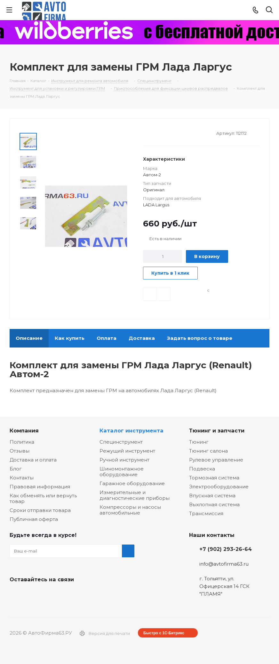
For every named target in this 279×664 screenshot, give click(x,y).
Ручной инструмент (124, 460)
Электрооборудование (219, 487)
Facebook (32, 594)
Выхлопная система (214, 504)
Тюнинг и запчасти (216, 430)
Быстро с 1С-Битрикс (163, 633)
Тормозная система (214, 478)
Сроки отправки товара (40, 510)
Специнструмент (121, 442)
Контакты (22, 478)
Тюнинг (199, 442)
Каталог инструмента (131, 430)
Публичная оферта (34, 519)
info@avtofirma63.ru (224, 564)
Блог (16, 469)
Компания (24, 430)
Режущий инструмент (127, 451)
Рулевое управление (216, 460)
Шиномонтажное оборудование (122, 471)
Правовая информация (40, 487)
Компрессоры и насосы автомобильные (130, 510)
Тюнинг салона (208, 451)
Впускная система (212, 495)
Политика (22, 442)
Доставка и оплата (33, 460)
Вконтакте (16, 594)
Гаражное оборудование (132, 483)
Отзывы (19, 451)
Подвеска (202, 469)
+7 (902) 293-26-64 (225, 549)
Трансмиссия (206, 513)
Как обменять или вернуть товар (43, 498)
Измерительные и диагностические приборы (135, 495)
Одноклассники (48, 594)
